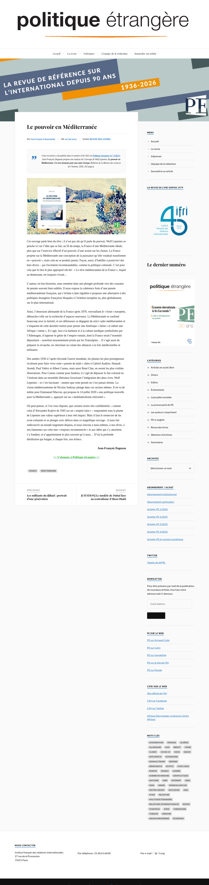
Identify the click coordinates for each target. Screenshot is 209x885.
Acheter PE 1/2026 (157, 509)
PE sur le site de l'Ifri (158, 662)
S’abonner (89, 53)
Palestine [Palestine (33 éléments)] (164, 794)
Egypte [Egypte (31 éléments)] (170, 766)
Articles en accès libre (162, 367)
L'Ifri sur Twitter (155, 708)
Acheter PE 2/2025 (157, 516)
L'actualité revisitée (161, 397)
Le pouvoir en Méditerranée (71, 126)
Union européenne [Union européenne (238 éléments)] (159, 818)
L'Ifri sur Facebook (157, 700)
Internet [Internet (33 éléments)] (176, 780)
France (33, 471)
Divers (154, 374)
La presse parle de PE (162, 404)
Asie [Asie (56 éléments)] (167, 747)
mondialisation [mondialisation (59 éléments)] (178, 785)
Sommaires (157, 442)
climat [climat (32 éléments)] (153, 752)
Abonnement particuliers (160, 501)
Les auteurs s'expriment (164, 412)
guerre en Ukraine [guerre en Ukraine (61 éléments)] (159, 775)
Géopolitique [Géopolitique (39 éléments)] (180, 775)
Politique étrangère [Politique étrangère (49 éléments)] (160, 799)
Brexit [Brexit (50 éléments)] (177, 747)
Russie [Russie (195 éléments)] (186, 804)
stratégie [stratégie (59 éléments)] (154, 809)
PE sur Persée (154, 669)
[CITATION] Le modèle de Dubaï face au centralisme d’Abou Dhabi (103, 497)
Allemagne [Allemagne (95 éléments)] (155, 747)
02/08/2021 (73, 139)
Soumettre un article (145, 53)
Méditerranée (48, 471)
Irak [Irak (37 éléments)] (187, 780)
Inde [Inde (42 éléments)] (165, 780)
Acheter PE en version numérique (165, 539)
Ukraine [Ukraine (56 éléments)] (166, 814)
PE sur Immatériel (156, 654)
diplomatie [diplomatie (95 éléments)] (155, 756)
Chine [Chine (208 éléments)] (188, 747)
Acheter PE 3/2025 (157, 523)
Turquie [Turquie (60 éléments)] (153, 814)
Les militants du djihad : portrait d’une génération (47, 497)
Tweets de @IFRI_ (156, 562)
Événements (157, 389)
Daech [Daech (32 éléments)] (187, 752)
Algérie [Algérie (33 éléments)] (184, 742)
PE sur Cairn (153, 647)
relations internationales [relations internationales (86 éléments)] (164, 804)
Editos (154, 382)
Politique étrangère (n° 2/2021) (106, 156)
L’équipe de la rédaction (114, 53)
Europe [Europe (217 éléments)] (153, 771)
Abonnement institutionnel (162, 494)
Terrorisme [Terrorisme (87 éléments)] (180, 809)
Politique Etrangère (44, 139)
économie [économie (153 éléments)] (178, 818)
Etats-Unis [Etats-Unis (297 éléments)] (183, 766)
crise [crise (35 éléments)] (177, 752)
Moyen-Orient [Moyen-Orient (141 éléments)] (157, 790)
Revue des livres (102, 139)
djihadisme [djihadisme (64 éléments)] (172, 756)
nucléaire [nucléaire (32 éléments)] (174, 790)
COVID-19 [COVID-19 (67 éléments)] (165, 752)
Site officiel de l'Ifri (157, 693)
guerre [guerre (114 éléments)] (176, 771)
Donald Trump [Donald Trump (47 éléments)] (157, 761)
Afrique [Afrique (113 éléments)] (171, 742)
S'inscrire (156, 615)
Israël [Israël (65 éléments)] (161, 785)
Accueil (56, 53)
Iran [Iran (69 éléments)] (151, 785)
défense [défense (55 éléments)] (173, 761)
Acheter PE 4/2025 (157, 531)
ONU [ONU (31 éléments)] (186, 790)
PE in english (158, 419)
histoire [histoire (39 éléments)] (154, 780)
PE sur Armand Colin (158, 639)
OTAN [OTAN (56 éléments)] (152, 794)
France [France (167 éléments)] (165, 771)
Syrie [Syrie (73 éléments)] (166, 809)
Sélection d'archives (161, 434)
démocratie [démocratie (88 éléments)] (155, 766)
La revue (72, 53)
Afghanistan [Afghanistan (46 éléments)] (156, 742)
